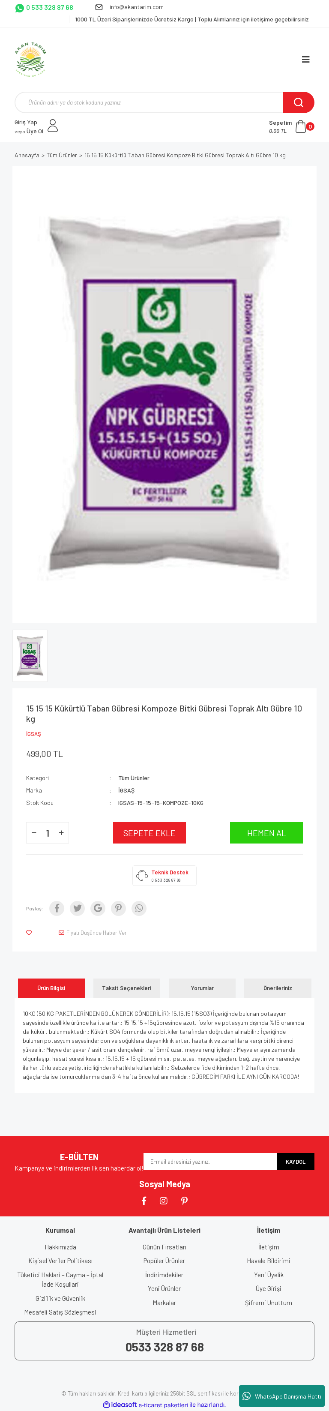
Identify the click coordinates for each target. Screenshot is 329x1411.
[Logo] (30, 59)
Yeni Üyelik (269, 1275)
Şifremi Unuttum (268, 1302)
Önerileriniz (277, 988)
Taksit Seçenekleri (126, 988)
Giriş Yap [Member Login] (26, 122)
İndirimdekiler (164, 1275)
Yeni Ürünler (164, 1288)
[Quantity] (47, 833)
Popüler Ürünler (164, 1260)
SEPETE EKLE (149, 833)
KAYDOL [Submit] (295, 1161)
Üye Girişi (268, 1288)
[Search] (164, 102)
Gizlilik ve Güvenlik (60, 1298)
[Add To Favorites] (30, 932)
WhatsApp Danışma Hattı (281, 1396)
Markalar (164, 1302)
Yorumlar (202, 988)
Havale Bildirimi (268, 1260)
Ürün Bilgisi (51, 988)
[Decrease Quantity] (34, 833)
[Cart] (291, 126)
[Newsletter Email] (210, 1161)
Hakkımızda (60, 1247)
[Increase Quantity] (61, 833)
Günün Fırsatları (164, 1247)
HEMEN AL (266, 833)
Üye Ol (29, 131)
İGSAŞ (33, 733)
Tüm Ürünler (134, 777)
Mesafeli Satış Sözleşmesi (60, 1312)
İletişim (268, 1247)
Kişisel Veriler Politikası (60, 1260)
